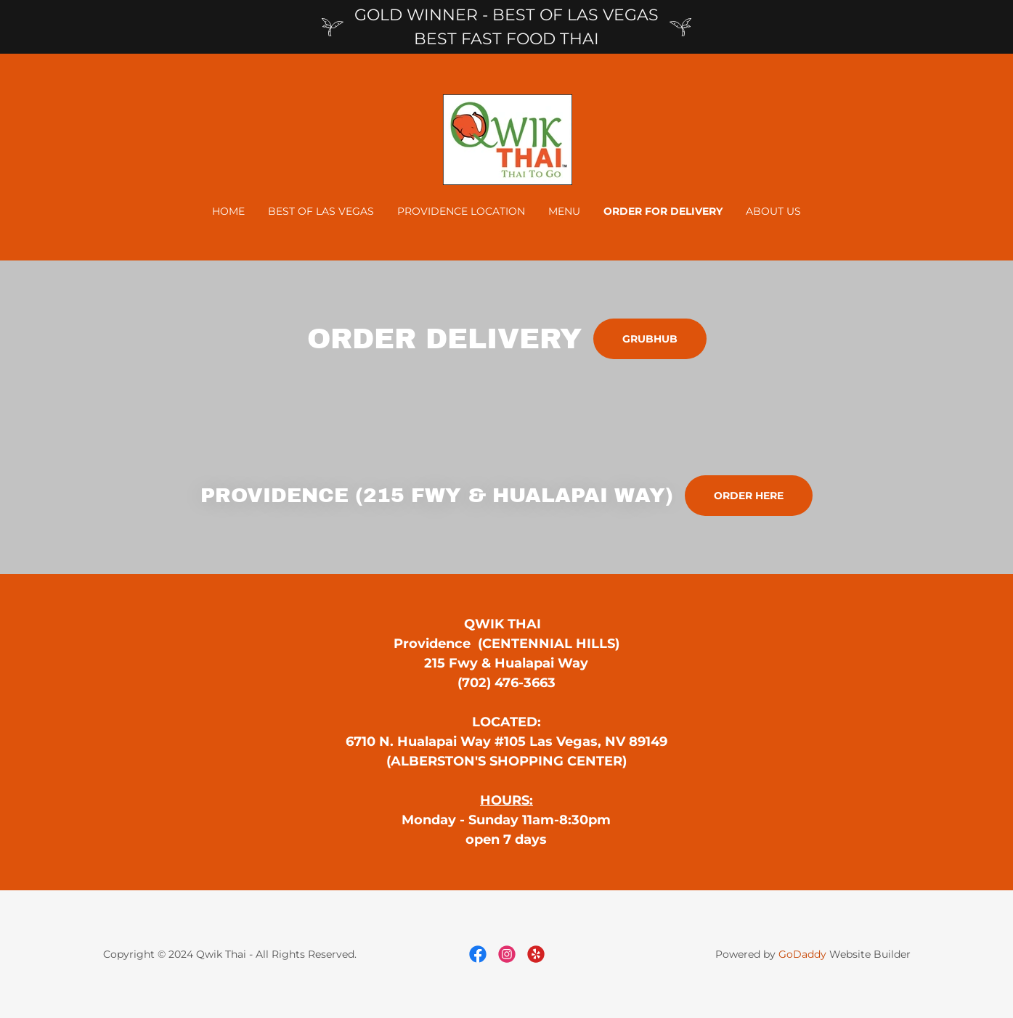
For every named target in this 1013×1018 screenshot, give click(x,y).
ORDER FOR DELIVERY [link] (663, 211)
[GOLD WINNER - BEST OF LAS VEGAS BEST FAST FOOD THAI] (506, 27)
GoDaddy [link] (802, 954)
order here (749, 495)
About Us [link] (773, 211)
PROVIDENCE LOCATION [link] (461, 211)
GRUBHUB (650, 338)
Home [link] (228, 211)
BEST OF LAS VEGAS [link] (321, 211)
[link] (506, 139)
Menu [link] (564, 211)
